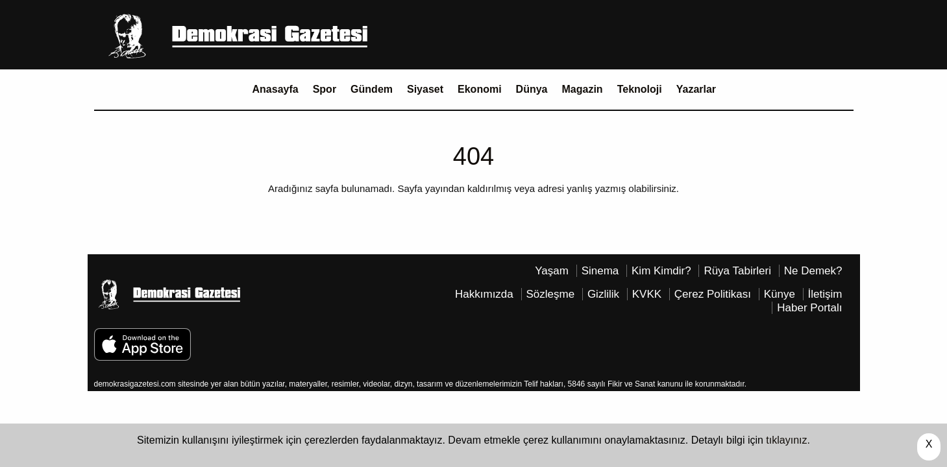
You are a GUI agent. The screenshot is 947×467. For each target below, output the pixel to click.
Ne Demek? (813, 271)
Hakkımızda (484, 294)
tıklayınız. (788, 440)
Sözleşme (550, 294)
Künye (779, 294)
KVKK (646, 294)
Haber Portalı (809, 308)
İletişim (825, 294)
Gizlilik (603, 294)
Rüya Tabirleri (737, 271)
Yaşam (552, 271)
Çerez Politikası (712, 294)
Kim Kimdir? (661, 271)
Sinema (600, 271)
